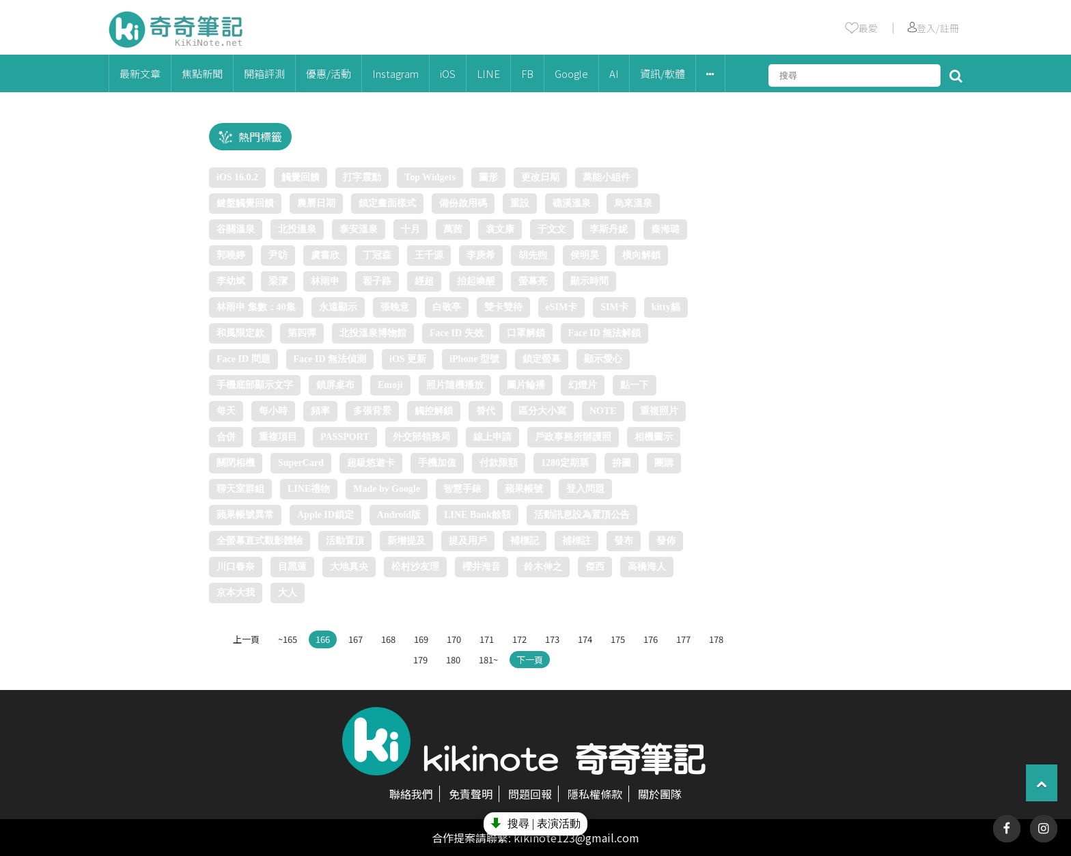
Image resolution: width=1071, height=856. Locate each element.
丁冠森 (377, 255)
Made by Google (386, 489)
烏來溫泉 (633, 203)
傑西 (594, 567)
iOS (448, 73)
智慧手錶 (462, 489)
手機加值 (437, 463)
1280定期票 (565, 463)
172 (519, 639)
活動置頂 (345, 541)
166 (323, 639)
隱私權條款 (595, 794)
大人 (287, 593)
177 (683, 639)
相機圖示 (654, 437)
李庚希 (481, 255)
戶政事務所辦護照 (573, 437)
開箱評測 (264, 73)
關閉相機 (236, 463)
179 (420, 659)
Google (571, 73)
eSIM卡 (562, 307)
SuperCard (301, 463)
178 (716, 639)
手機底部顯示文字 (255, 385)
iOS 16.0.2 (237, 177)
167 (355, 639)
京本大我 (236, 593)
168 (388, 639)
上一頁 (246, 639)
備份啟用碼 (463, 203)
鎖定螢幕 (542, 359)
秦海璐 (665, 229)
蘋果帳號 (524, 489)
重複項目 (278, 437)
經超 (424, 281)
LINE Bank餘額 (477, 515)
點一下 (634, 385)
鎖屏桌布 (335, 385)
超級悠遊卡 (371, 463)
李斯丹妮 (608, 229)
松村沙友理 (415, 567)
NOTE (603, 411)
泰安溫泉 (358, 229)
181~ (488, 659)
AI (614, 73)
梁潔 (278, 281)
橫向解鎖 (641, 255)
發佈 (666, 541)
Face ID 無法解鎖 (604, 333)
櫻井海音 (481, 567)
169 (421, 639)
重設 (519, 203)
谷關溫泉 (236, 229)
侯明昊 (584, 255)
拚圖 (621, 463)
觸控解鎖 (434, 411)
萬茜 (452, 229)
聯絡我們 (411, 794)
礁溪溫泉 (572, 203)
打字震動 (362, 177)
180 (453, 659)
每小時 (273, 411)
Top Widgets (430, 177)
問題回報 (530, 794)
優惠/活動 (328, 73)
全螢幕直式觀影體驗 (260, 541)
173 (552, 639)
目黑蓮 (292, 567)
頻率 (320, 411)
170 (454, 639)
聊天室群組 (240, 489)
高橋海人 (647, 567)
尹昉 (278, 255)
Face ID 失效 (457, 333)
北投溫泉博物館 (372, 333)
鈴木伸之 (543, 567)
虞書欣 (325, 255)
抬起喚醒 (476, 281)
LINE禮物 (309, 489)
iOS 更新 (407, 359)
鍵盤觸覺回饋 (245, 203)
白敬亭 (446, 307)
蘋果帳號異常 (245, 515)
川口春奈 (236, 567)
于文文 (552, 229)
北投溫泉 (297, 229)
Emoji (390, 385)
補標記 (524, 541)
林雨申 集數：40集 (256, 307)
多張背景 (372, 411)
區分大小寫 (542, 411)
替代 (485, 411)
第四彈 (302, 333)
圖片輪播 (526, 385)
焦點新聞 (202, 73)
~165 (287, 639)
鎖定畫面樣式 (387, 203)
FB (527, 73)
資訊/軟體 (662, 73)
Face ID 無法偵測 (330, 359)
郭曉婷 (231, 255)
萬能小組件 (606, 177)
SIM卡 (614, 307)
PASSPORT (345, 437)
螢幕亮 (532, 281)
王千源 (429, 255)
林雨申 (325, 281)
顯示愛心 (603, 359)
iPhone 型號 (474, 359)
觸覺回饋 (300, 177)
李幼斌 (231, 281)
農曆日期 (316, 203)
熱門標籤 (260, 136)
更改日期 (540, 177)
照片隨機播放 (455, 385)
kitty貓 (666, 307)
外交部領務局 (421, 437)
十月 (410, 229)
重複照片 (659, 411)
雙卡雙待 (503, 307)
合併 (226, 437)
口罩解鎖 (526, 333)
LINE (488, 73)
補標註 (576, 541)
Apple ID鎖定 (325, 515)
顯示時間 (589, 281)
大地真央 (349, 567)
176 (650, 639)
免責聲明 (470, 794)
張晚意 (394, 307)
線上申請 (492, 437)
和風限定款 (240, 333)
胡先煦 (532, 255)
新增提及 (406, 541)
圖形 (488, 177)
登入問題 (585, 489)
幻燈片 (582, 385)
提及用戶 (468, 541)
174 (585, 639)
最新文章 (140, 73)
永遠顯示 (338, 307)
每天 (226, 411)
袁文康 (500, 229)
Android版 (399, 515)
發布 (623, 541)
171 (486, 639)
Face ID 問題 (243, 359)
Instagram (395, 73)
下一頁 (529, 659)
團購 (663, 463)
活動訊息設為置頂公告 (582, 515)
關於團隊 (660, 794)
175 (618, 639)
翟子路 (377, 281)
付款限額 (498, 463)
